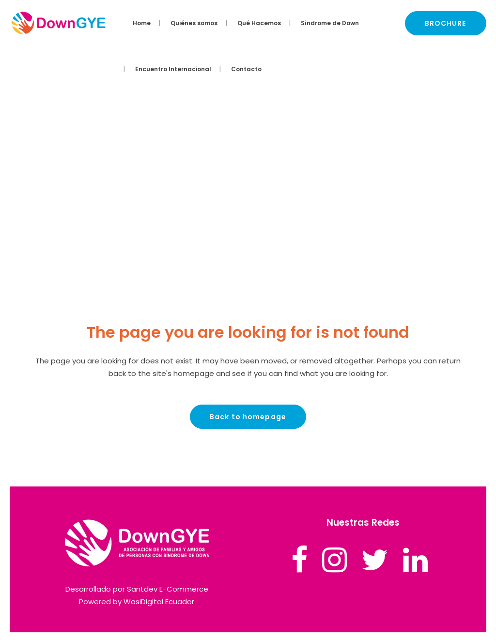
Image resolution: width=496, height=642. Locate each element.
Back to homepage (248, 417)
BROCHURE (445, 23)
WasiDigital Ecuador (159, 601)
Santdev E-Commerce (167, 589)
